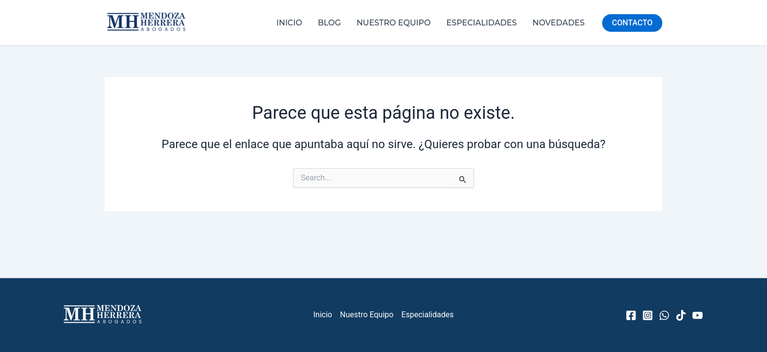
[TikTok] (681, 315)
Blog (329, 22)
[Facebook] (631, 315)
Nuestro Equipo (394, 22)
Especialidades (482, 22)
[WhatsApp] (664, 315)
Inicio (289, 22)
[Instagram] (647, 315)
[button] (632, 23)
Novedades (559, 22)
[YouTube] (697, 315)
